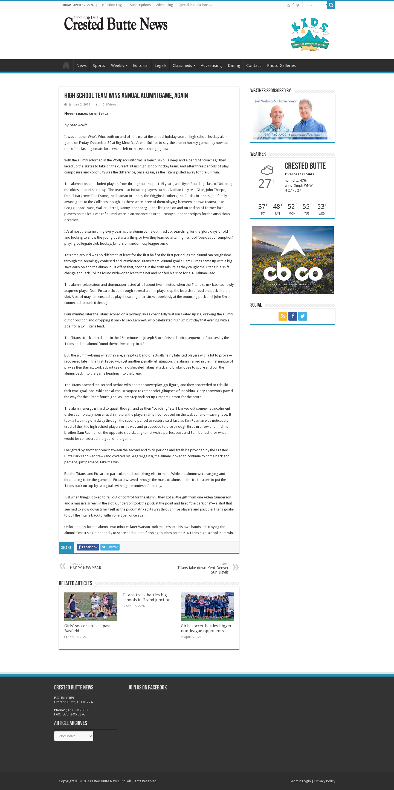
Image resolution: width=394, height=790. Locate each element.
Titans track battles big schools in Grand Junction (146, 597)
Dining (234, 65)
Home (66, 65)
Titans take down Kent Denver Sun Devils (200, 568)
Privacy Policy (324, 781)
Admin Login (301, 781)
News (81, 65)
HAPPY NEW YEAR (98, 566)
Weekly (117, 65)
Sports (99, 65)
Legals (161, 65)
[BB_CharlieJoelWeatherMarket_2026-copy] (292, 118)
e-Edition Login (113, 5)
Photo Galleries (281, 65)
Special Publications (193, 5)
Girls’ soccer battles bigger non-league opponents (206, 628)
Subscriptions (140, 5)
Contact (253, 65)
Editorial (141, 65)
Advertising (164, 5)
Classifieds (182, 65)
